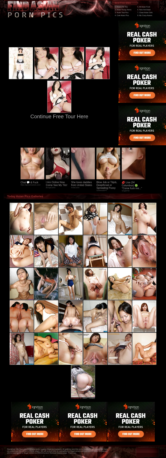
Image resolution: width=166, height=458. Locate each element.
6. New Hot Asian (144, 10)
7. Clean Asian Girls (145, 12)
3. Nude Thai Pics (122, 12)
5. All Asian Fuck (143, 7)
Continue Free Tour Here (59, 116)
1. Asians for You (121, 7)
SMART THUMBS (88, 398)
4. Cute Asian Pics (122, 15)
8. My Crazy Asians (144, 15)
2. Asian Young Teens (123, 10)
